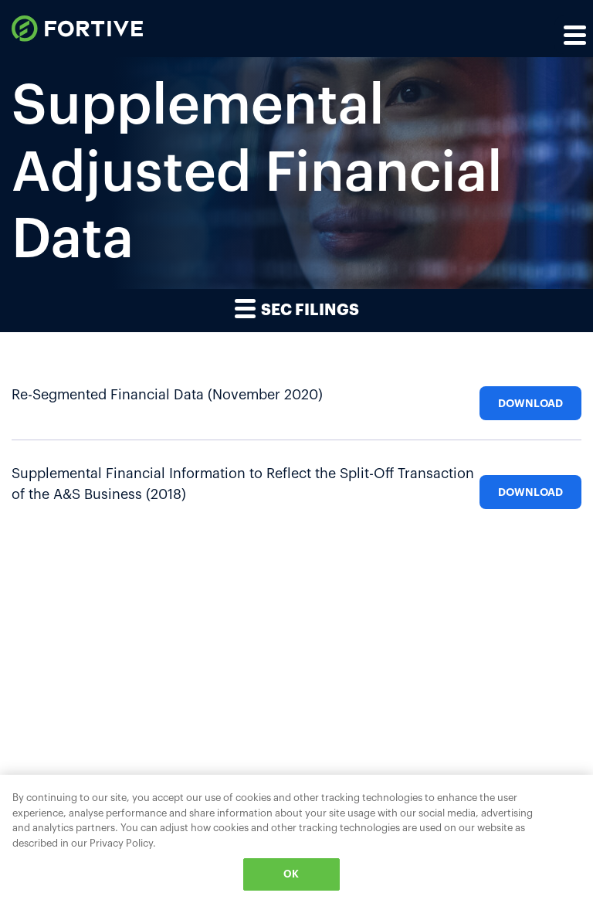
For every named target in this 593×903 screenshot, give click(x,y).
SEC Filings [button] (297, 307)
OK (291, 874)
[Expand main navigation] (573, 34)
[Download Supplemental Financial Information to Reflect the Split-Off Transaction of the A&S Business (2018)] (530, 484)
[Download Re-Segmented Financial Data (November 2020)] (530, 395)
